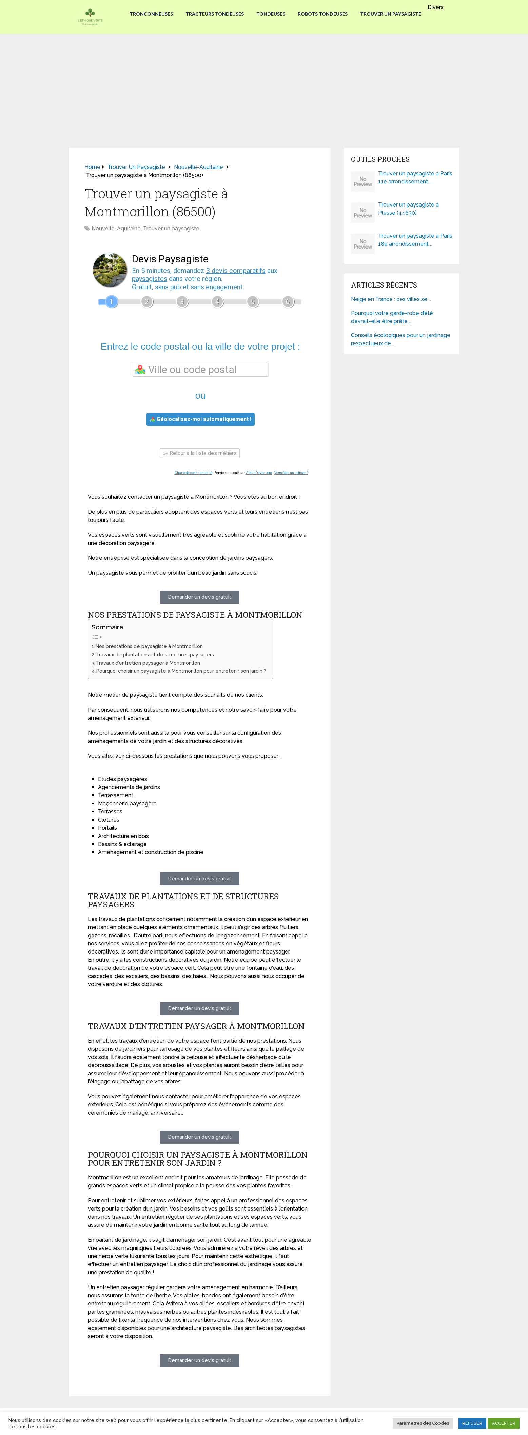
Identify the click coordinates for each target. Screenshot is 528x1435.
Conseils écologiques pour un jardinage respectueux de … (400, 339)
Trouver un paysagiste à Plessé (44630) (408, 208)
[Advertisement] (264, 84)
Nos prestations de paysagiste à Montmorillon (149, 646)
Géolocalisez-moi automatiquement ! (200, 419)
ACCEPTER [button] (503, 1423)
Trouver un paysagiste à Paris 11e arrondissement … (415, 177)
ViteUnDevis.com (259, 473)
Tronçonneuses (149, 14)
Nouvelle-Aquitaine (116, 228)
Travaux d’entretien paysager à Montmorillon (148, 663)
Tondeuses (270, 14)
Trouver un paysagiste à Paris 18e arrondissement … (415, 240)
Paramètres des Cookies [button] (423, 1423)
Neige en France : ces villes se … (391, 299)
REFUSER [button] (472, 1423)
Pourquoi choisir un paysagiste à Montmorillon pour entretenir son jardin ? (181, 671)
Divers (438, 7)
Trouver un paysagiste (392, 14)
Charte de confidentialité (193, 473)
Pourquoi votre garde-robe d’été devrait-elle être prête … (392, 317)
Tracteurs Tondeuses (213, 14)
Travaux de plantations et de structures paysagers (155, 654)
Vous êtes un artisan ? (291, 473)
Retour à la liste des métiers (200, 453)
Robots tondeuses (324, 14)
